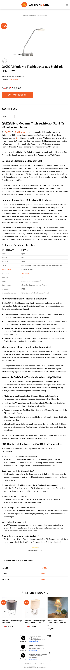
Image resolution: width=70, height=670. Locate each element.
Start (24, 15)
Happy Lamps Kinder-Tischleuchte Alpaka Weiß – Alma (57, 623)
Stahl (18, 138)
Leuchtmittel (6, 269)
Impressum (29, 664)
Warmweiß (25, 273)
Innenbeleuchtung (32, 15)
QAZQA (8, 132)
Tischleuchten (43, 15)
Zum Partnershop (17, 95)
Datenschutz (40, 664)
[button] (2, 5)
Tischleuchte (20, 132)
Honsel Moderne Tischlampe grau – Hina (12, 622)
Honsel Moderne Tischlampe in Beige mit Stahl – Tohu (35, 622)
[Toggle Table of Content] (11, 117)
